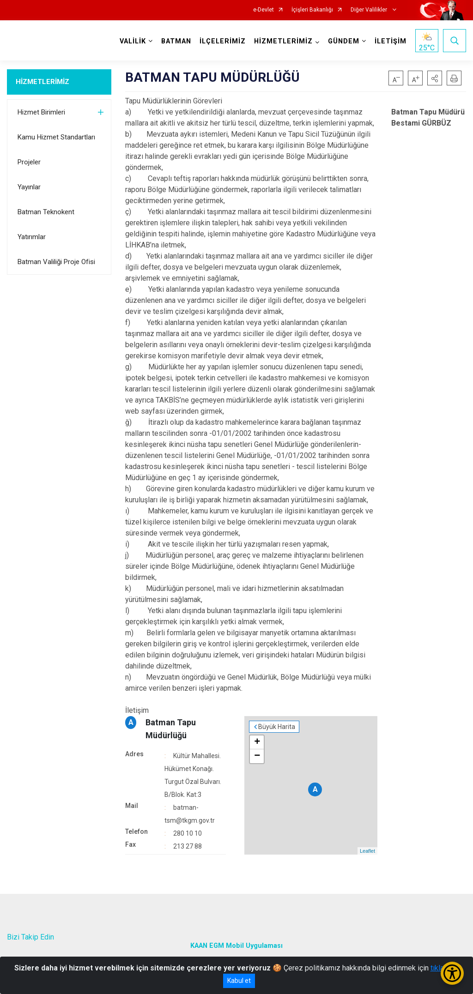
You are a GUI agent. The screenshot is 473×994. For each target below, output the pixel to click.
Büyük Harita (276, 726)
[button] (434, 78)
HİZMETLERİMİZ (42, 82)
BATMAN (176, 41)
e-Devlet (263, 10)
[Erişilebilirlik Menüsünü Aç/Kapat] (452, 973)
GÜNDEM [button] (343, 41)
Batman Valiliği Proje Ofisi (56, 262)
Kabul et (239, 980)
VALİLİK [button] (133, 41)
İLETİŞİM (390, 41)
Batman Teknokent (46, 212)
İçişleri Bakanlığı (312, 10)
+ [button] (257, 742)
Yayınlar (29, 187)
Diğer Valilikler (369, 10)
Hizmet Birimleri (41, 112)
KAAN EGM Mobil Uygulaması (236, 946)
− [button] (257, 756)
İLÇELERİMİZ (223, 41)
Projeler (29, 162)
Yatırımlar (32, 237)
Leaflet (367, 851)
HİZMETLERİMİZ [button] (283, 41)
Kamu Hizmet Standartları (56, 137)
